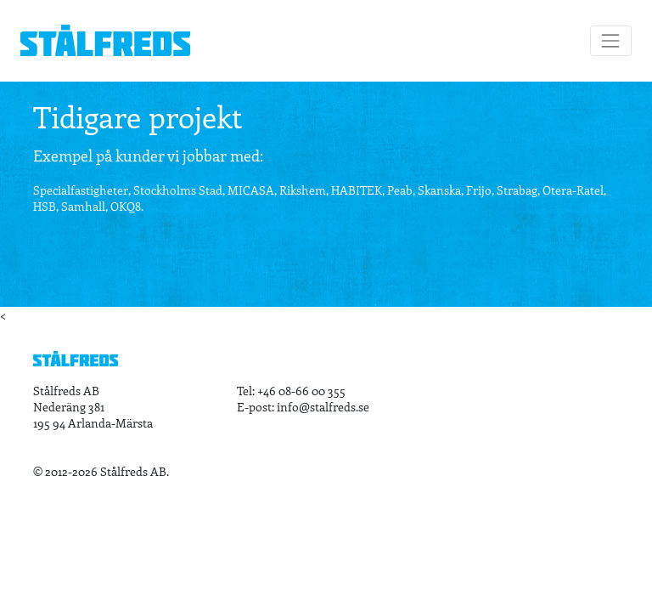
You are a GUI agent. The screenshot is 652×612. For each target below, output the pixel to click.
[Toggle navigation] (611, 40)
